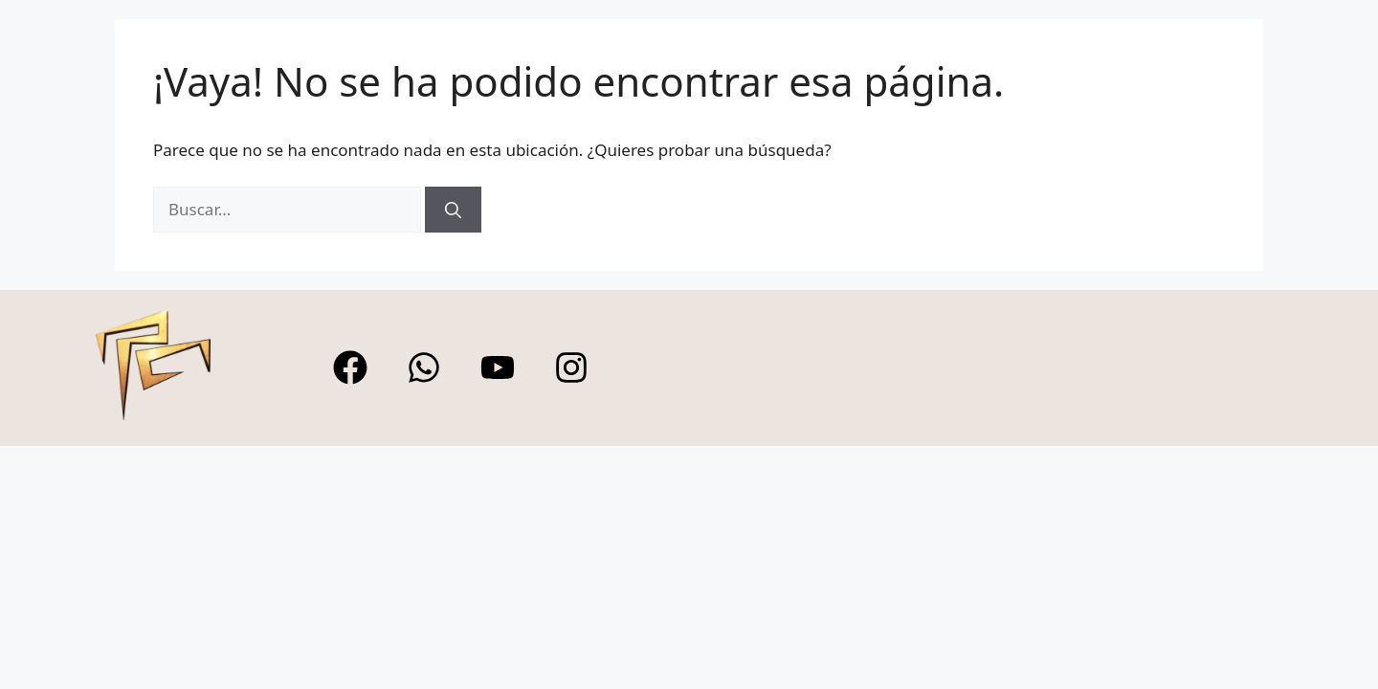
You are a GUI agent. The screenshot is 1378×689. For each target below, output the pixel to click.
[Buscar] (453, 210)
